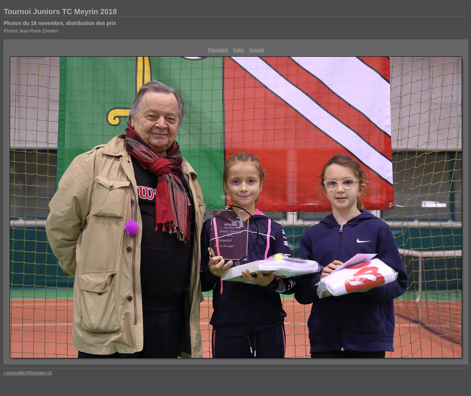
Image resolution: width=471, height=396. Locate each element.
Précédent (218, 50)
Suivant (256, 50)
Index (238, 50)
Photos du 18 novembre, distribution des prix (60, 23)
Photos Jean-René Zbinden (31, 31)
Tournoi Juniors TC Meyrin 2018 (60, 11)
